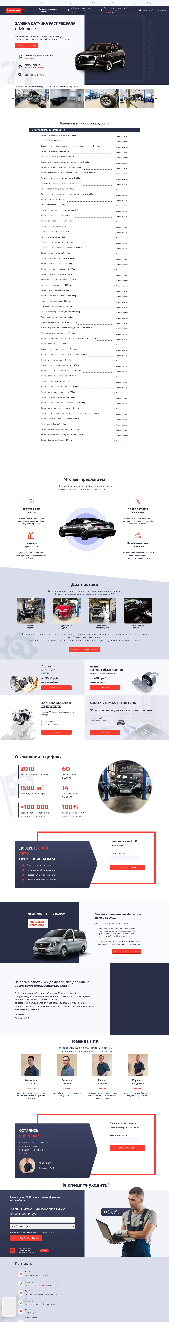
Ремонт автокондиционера (53, 189)
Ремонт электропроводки (52, 242)
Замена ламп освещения (52, 290)
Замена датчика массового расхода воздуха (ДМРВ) (64, 338)
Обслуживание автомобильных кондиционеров (62, 194)
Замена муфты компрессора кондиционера (60, 162)
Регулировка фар (48, 424)
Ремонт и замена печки (51, 285)
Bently (100, 3)
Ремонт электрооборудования (37, 87)
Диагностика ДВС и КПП (66, 627)
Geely (149, 3)
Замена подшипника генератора (55, 210)
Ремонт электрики (49, 237)
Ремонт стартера (48, 205)
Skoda (78, 3)
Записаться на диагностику (84, 650)
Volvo (142, 3)
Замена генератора (49, 226)
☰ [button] (2, 10)
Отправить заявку (127, 867)
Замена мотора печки (50, 253)
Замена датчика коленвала (53, 151)
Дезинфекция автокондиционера (56, 178)
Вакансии (44, 3)
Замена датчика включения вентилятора (59, 355)
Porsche (86, 3)
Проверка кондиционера (52, 317)
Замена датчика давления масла (55, 408)
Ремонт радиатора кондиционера (56, 312)
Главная (21, 3)
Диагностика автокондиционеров (56, 183)
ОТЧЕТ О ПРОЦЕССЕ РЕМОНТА (126, 951)
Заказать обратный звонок (154, 10)
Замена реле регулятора (52, 264)
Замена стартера (48, 200)
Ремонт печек (47, 141)
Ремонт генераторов (50, 232)
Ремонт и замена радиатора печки (56, 248)
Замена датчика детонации (53, 392)
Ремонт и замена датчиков (53, 157)
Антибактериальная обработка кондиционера (62, 328)
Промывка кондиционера (52, 306)
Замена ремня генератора (53, 221)
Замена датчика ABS (50, 344)
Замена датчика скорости (52, 381)
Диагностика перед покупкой (102, 627)
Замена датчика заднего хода (54, 349)
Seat (93, 3)
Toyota (135, 3)
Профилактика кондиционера (54, 322)
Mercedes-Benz (117, 3)
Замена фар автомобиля (52, 440)
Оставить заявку (122, 136)
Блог (28, 3)
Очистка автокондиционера (53, 333)
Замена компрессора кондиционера (57, 167)
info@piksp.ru (30, 1313)
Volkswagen (69, 3)
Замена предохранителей (52, 274)
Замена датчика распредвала (66, 87)
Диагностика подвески (31, 627)
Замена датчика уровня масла (54, 397)
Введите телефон (118, 853)
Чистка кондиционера (51, 301)
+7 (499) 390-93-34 (111, 10)
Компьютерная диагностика (138, 627)
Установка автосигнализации (54, 296)
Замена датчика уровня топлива (55, 365)
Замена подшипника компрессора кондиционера (63, 173)
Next (156, 99)
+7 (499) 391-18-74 (78, 10)
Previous (13, 99)
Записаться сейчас (26, 46)
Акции (35, 3)
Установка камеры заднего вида (55, 419)
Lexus (128, 3)
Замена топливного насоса (53, 269)
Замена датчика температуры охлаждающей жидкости (65, 146)
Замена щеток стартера (51, 360)
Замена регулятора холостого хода (56, 371)
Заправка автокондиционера (54, 280)
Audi (107, 3)
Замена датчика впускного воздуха (56, 387)
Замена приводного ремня (53, 258)
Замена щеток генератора (52, 215)
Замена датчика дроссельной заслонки (58, 403)
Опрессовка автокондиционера (55, 429)
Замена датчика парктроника (54, 376)
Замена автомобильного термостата (57, 435)
